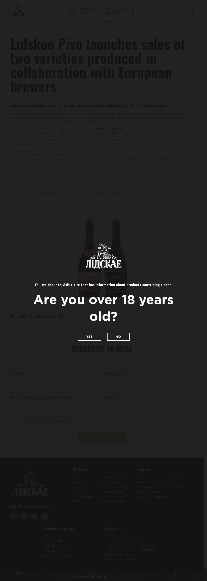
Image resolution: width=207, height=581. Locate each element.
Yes (89, 337)
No (118, 337)
